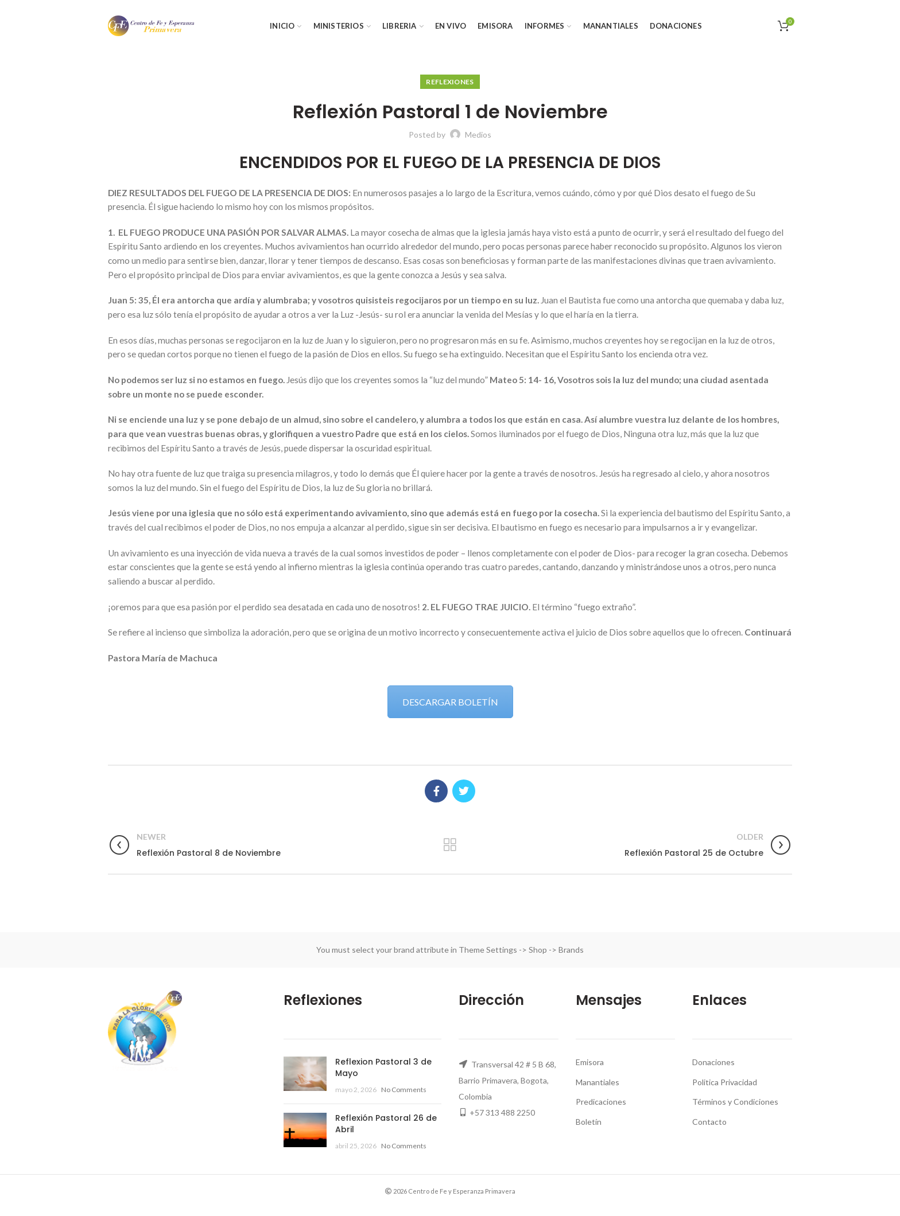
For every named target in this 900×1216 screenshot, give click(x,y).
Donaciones (713, 1062)
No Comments (403, 1089)
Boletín (589, 1122)
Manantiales (597, 1082)
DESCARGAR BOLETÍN (450, 701)
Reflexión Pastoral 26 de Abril (386, 1123)
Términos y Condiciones (735, 1101)
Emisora (590, 1062)
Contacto (709, 1122)
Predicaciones (601, 1101)
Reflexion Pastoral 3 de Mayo (383, 1067)
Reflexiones (450, 81)
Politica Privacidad (724, 1082)
